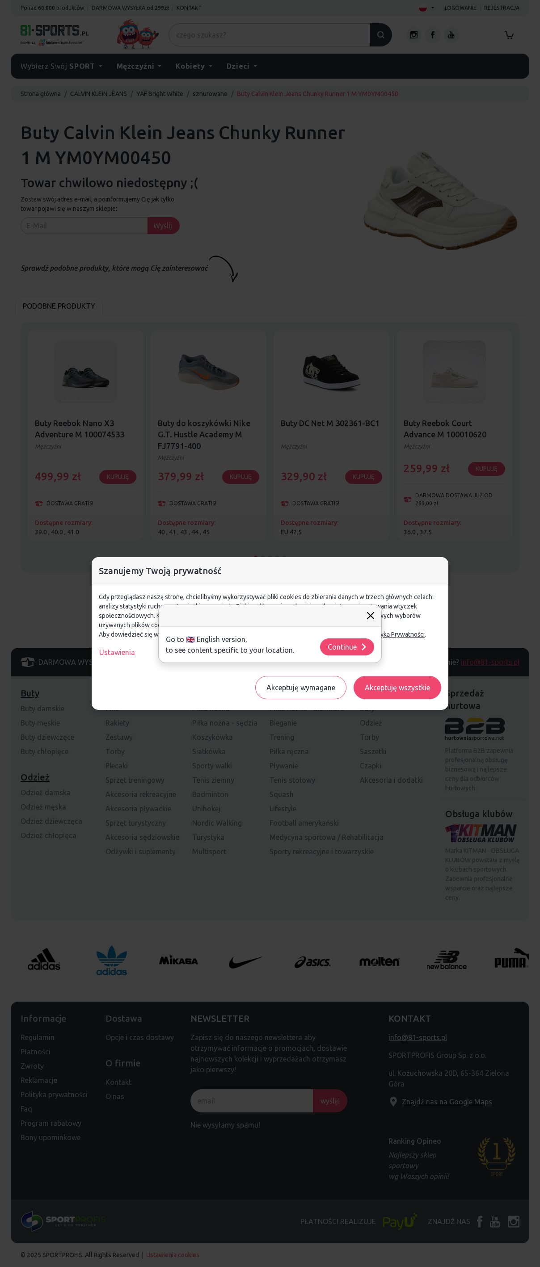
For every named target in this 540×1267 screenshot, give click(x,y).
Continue (347, 647)
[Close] (370, 615)
